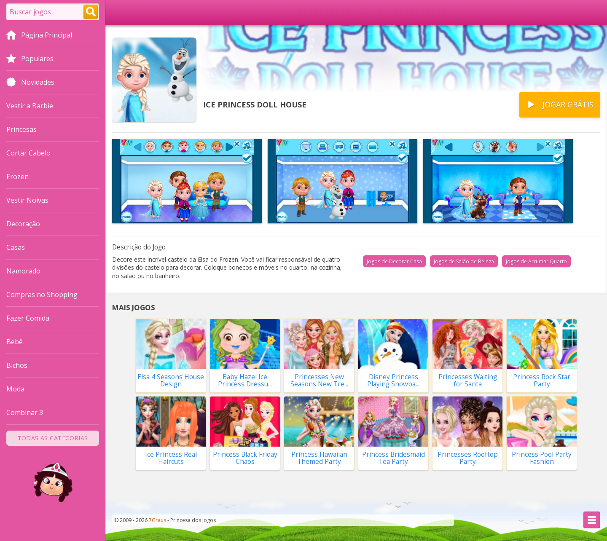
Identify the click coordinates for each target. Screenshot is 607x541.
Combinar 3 (24, 412)
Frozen (17, 176)
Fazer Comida (27, 318)
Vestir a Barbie (29, 105)
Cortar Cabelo (28, 153)
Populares (30, 59)
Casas (15, 247)
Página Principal (39, 35)
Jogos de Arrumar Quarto (536, 261)
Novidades (30, 83)
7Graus (157, 520)
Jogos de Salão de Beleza (464, 261)
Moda (15, 389)
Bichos (16, 365)
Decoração (23, 223)
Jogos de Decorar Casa (394, 261)
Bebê (14, 341)
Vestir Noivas (27, 200)
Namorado (23, 271)
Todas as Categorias (53, 438)
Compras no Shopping (42, 294)
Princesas (21, 129)
